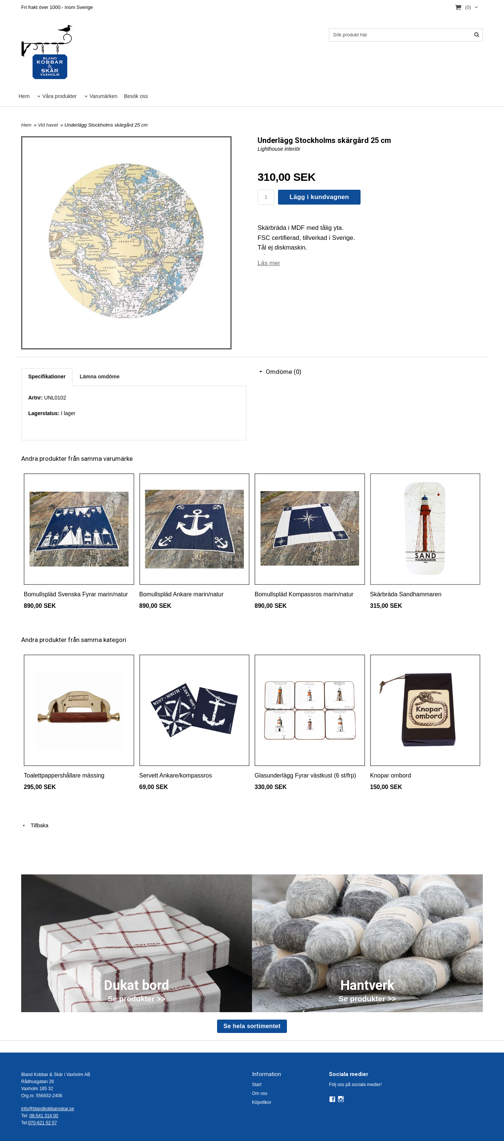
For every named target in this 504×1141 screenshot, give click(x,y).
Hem (24, 96)
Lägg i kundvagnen (319, 197)
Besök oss (136, 96)
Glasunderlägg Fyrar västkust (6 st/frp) (305, 775)
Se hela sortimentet (251, 1026)
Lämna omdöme (99, 376)
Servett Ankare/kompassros (175, 775)
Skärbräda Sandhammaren (406, 594)
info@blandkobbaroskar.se (47, 1108)
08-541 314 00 (43, 1115)
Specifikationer (46, 376)
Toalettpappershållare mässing (64, 775)
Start (256, 1084)
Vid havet (48, 125)
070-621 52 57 (42, 1122)
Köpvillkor (261, 1102)
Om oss (259, 1093)
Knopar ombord (390, 775)
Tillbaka (34, 825)
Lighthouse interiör (279, 149)
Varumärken (103, 96)
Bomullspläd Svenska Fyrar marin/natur (76, 594)
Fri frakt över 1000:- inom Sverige (57, 7)
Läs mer (269, 263)
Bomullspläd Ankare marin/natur (181, 594)
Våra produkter (59, 96)
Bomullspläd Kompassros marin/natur (304, 594)
